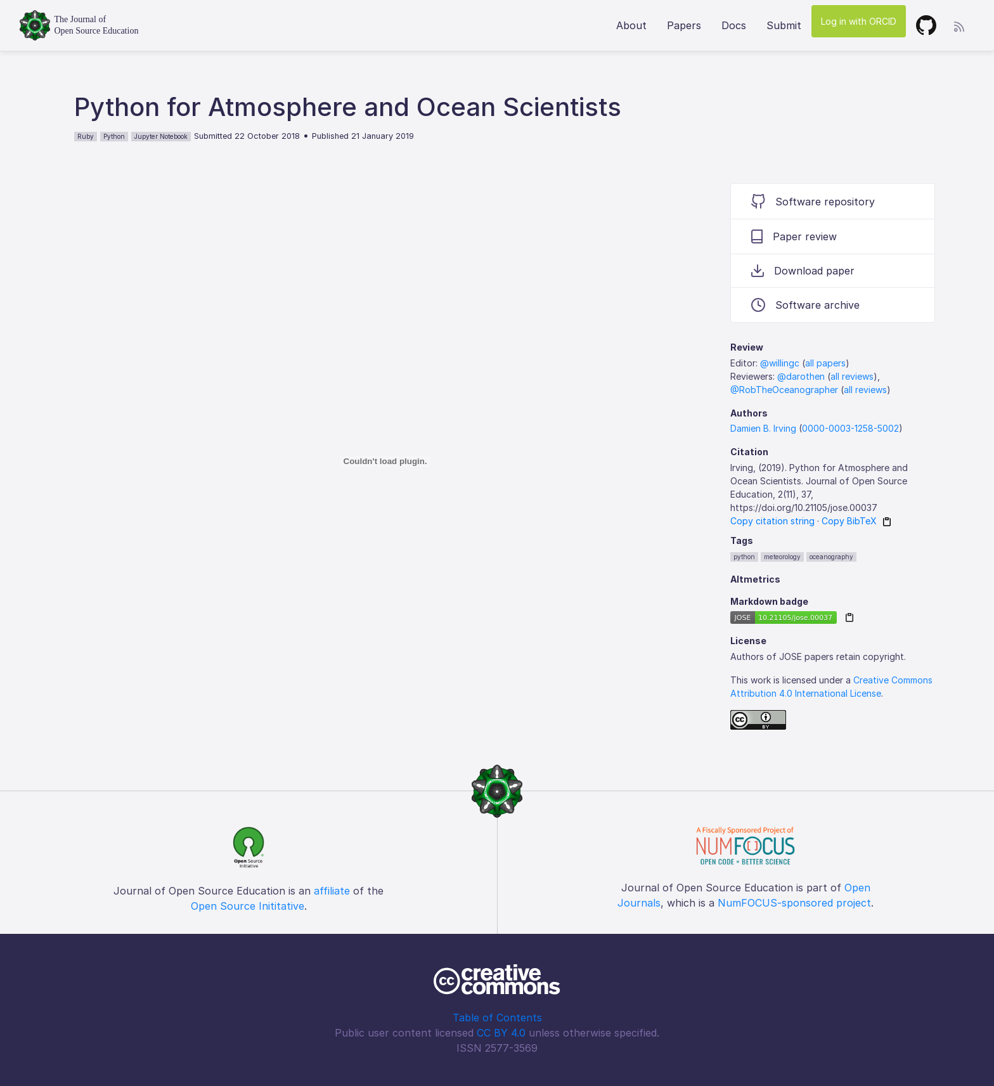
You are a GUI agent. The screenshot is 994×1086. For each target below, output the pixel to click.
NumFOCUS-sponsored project (794, 902)
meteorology (782, 556)
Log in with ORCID (858, 21)
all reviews (852, 376)
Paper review (794, 236)
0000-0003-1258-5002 (850, 428)
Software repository (813, 201)
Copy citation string (772, 520)
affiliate (332, 890)
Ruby (85, 136)
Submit (783, 25)
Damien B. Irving (763, 428)
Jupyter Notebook (161, 136)
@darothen (801, 376)
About (631, 25)
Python (114, 136)
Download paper (803, 270)
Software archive (805, 305)
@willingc (779, 363)
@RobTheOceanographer (784, 389)
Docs (733, 25)
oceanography (831, 556)
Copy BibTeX (849, 520)
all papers (825, 363)
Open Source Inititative (247, 906)
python (744, 556)
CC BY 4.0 (501, 1032)
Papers (684, 25)
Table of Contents (497, 1017)
